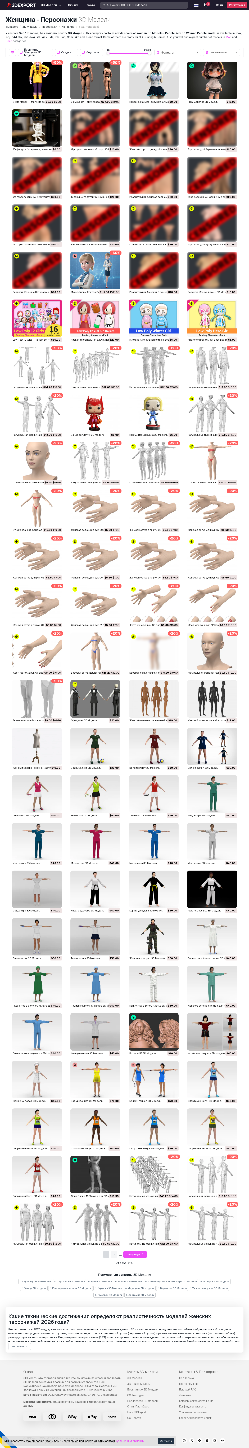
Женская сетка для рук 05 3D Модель (94, 577)
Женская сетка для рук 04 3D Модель (152, 577)
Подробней (20, 1346)
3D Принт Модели (138, 1384)
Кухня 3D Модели (100, 1281)
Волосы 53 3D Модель (142, 1053)
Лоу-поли (90, 52)
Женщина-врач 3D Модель (87, 1053)
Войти (220, 5)
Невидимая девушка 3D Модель (148, 434)
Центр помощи (188, 1384)
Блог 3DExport (136, 1412)
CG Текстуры (135, 1395)
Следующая (135, 1254)
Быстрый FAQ (187, 1389)
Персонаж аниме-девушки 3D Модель (152, 101)
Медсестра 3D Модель (201, 815)
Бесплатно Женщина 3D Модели (30, 52)
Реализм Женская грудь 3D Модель (209, 292)
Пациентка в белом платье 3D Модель (152, 1005)
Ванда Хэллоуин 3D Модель (88, 434)
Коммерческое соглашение (196, 1401)
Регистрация (237, 5)
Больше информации (130, 1441)
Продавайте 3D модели (142, 1401)
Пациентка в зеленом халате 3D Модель (37, 1005)
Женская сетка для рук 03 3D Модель (210, 577)
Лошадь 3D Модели (128, 1281)
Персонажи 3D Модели (69, 1281)
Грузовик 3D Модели (109, 1295)
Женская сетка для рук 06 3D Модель (35, 577)
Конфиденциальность (192, 1406)
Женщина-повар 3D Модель (29, 1101)
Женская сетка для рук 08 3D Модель (152, 530)
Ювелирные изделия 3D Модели (70, 1288)
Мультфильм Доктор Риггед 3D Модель (94, 292)
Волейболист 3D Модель (86, 767)
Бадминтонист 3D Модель (87, 1101)
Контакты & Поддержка (199, 1372)
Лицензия (185, 1395)
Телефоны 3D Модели (214, 1281)
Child (9, 41)
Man (228, 37)
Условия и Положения (193, 1412)
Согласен (166, 1441)
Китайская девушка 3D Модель (206, 1053)
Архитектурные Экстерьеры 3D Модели (171, 1281)
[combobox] (180, 52)
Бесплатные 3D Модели (142, 1389)
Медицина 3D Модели (140, 1288)
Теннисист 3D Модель (26, 815)
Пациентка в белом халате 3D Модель (210, 958)
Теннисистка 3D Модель (27, 958)
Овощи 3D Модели (34, 1288)
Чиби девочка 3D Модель (203, 101)
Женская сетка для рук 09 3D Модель (94, 530)
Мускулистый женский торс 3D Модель (94, 149)
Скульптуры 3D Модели (35, 1281)
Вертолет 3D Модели (172, 1288)
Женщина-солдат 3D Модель (147, 958)
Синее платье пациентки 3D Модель (34, 1053)
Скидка (64, 52)
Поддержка (186, 1378)
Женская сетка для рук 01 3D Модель (93, 625)
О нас (28, 1372)
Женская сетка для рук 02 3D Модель (35, 625)
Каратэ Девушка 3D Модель (87, 910)
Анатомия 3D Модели (140, 1295)
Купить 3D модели (142, 1372)
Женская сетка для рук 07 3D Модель (210, 530)
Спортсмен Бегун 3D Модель (205, 1101)
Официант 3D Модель (84, 720)
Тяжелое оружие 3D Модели (209, 1288)
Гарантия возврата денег (195, 1418)
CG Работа (134, 1418)
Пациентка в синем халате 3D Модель (93, 1005)
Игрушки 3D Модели (108, 1288)
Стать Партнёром (138, 1406)
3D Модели (134, 1378)
